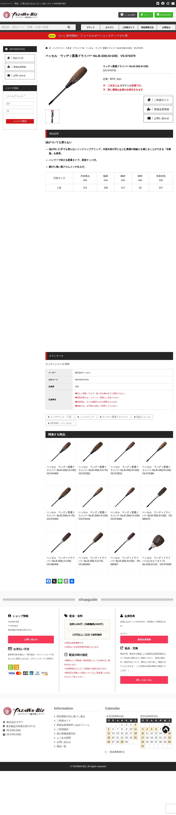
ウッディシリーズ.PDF (57, 364)
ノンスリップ (87, 417)
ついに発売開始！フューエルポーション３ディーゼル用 (93, 35)
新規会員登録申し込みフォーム (73, 725)
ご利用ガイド (128, 27)
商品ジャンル (143, 417)
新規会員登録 (161, 109)
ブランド (90, 27)
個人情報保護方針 (66, 733)
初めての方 (15, 58)
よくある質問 (64, 738)
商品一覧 (61, 746)
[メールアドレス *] (20, 96)
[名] (20, 111)
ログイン (147, 15)
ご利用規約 (62, 729)
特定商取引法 (147, 27)
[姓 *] (20, 103)
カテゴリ (109, 27)
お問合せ (166, 27)
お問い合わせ (161, 118)
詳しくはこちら (144, 680)
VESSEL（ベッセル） (61, 423)
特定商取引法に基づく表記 (71, 716)
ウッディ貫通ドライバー (115, 417)
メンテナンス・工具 (60, 417)
